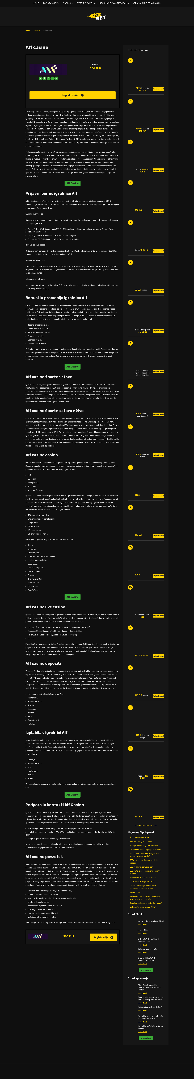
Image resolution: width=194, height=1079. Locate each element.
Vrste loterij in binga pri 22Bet (142, 891)
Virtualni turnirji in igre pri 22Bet (143, 916)
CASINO (67, 3)
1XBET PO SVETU (84, 3)
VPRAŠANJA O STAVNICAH (146, 3)
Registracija (73, 104)
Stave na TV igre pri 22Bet (141, 850)
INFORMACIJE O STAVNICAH (113, 3)
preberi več (142, 933)
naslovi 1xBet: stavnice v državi (143, 887)
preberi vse (146, 979)
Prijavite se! (158, 98)
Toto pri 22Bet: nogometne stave (144, 854)
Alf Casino (72, 192)
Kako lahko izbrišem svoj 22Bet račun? (146, 912)
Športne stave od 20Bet (140, 846)
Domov (28, 30)
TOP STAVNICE (50, 3)
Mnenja (37, 30)
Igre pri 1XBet (135, 901)
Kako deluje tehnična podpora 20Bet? (145, 858)
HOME (36, 3)
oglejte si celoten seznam (146, 834)
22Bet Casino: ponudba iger (141, 876)
